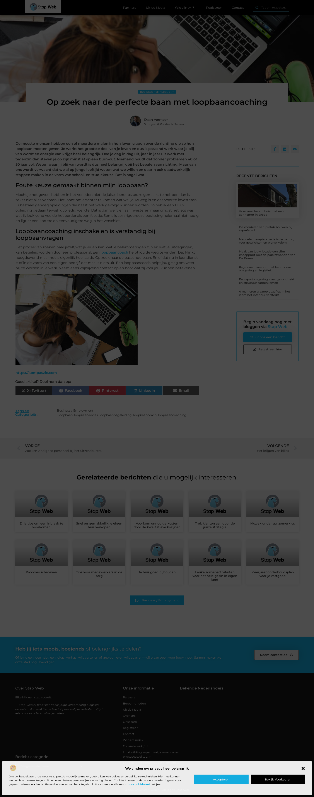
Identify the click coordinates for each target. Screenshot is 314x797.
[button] (303, 768)
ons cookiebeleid (139, 784)
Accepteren (221, 779)
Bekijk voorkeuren (278, 779)
